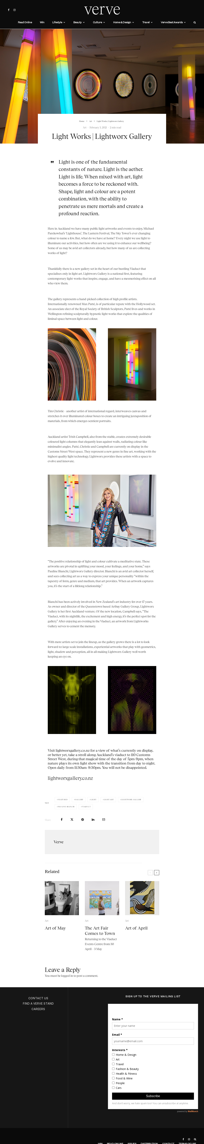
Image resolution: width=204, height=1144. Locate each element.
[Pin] (82, 819)
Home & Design (122, 22)
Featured (62, 800)
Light (93, 800)
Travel (146, 22)
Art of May (55, 936)
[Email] (103, 819)
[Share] (62, 819)
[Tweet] (71, 819)
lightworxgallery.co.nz (70, 778)
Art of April (136, 936)
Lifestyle (57, 22)
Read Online (25, 22)
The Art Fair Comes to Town (100, 938)
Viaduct (86, 807)
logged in (67, 975)
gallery (79, 800)
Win (42, 22)
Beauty (77, 22)
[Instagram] (14, 10)
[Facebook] (8, 10)
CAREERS (38, 1009)
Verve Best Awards (172, 22)
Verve (59, 842)
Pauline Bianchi (66, 807)
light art (109, 800)
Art (84, 127)
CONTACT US (38, 998)
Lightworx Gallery (131, 800)
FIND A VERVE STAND (38, 1003)
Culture (97, 22)
